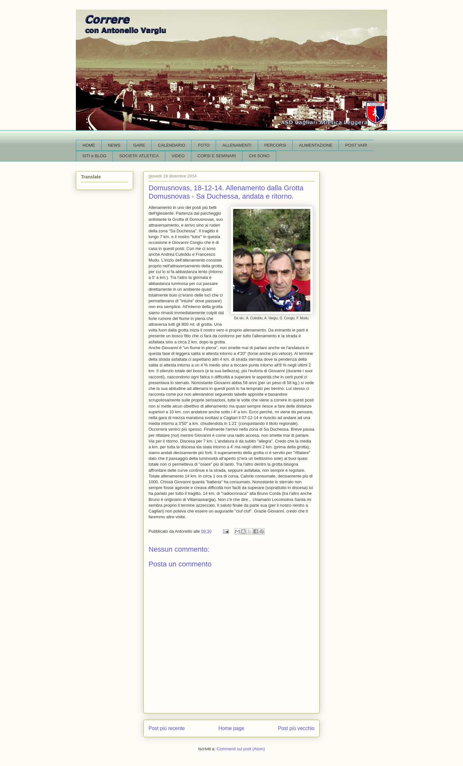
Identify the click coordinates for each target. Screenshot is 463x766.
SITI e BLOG (94, 155)
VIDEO (178, 155)
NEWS (114, 145)
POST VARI (356, 145)
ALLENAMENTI (236, 145)
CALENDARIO (171, 145)
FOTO (204, 145)
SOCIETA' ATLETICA (139, 155)
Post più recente (167, 728)
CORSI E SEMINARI (216, 155)
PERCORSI (275, 145)
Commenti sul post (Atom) (241, 748)
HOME (89, 145)
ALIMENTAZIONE (315, 145)
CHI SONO (259, 155)
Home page (231, 728)
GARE (139, 145)
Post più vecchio (296, 728)
